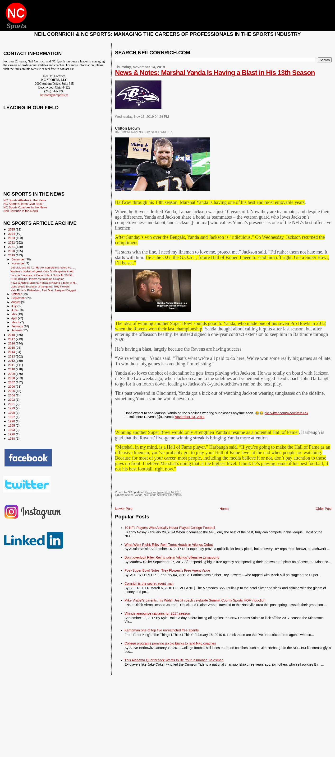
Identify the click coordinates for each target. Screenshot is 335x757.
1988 (12, 438)
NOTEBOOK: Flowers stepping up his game (37, 278)
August (16, 302)
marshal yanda (133, 495)
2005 (12, 391)
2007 (12, 382)
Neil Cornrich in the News (20, 211)
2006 (12, 386)
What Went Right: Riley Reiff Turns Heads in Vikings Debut (168, 544)
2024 (12, 233)
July (14, 306)
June (14, 310)
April (14, 318)
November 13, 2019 (190, 417)
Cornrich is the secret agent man (149, 583)
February (17, 326)
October (17, 294)
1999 (12, 408)
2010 (12, 369)
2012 (12, 360)
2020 (12, 251)
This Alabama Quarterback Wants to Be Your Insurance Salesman (173, 660)
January (17, 330)
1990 (12, 434)
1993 (12, 430)
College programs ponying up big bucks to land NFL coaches (170, 643)
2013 (12, 356)
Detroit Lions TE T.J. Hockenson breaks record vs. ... (42, 267)
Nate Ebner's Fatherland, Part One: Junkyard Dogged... (44, 290)
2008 (12, 378)
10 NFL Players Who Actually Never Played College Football (169, 528)
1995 (12, 425)
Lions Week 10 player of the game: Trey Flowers (39, 286)
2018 (12, 335)
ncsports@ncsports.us (54, 95)
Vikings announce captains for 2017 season (157, 613)
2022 (12, 242)
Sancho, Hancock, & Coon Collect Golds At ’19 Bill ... (42, 275)
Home (224, 509)
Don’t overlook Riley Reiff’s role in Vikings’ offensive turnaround (171, 557)
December (18, 259)
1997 (12, 417)
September (18, 298)
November (18, 263)
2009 (12, 374)
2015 (12, 347)
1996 (12, 421)
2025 (12, 229)
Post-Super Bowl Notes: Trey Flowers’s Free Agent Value (167, 570)
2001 (12, 404)
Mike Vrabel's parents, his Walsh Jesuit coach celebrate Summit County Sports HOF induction (194, 600)
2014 (12, 352)
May (14, 314)
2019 (12, 255)
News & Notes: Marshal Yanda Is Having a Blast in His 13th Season (215, 72)
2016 (12, 343)
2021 (12, 247)
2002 (12, 399)
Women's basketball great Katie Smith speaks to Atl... (43, 271)
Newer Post (124, 509)
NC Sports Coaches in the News (25, 207)
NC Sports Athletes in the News (163, 495)
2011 (12, 365)
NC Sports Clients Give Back (22, 204)
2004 (12, 395)
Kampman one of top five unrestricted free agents (161, 630)
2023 (12, 238)
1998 (12, 412)
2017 (12, 339)
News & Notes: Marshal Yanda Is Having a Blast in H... (43, 282)
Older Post (324, 509)
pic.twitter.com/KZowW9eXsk (286, 413)
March (15, 322)
